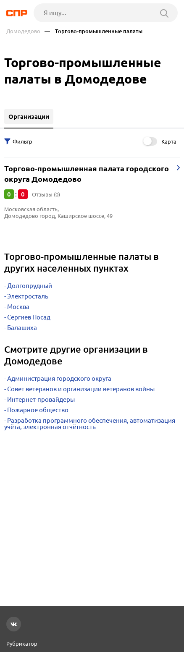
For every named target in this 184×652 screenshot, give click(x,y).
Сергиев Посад (28, 317)
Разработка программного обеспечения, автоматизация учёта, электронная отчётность (89, 423)
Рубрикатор (21, 643)
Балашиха (22, 328)
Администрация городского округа (59, 378)
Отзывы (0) (46, 194)
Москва (18, 307)
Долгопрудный (29, 286)
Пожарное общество (37, 410)
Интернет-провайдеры (41, 399)
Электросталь (27, 296)
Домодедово (23, 31)
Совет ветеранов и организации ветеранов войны (81, 389)
